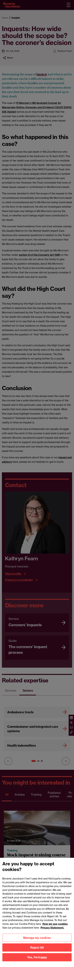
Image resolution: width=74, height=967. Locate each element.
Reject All (37, 952)
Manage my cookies (37, 942)
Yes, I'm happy (37, 962)
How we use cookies (55, 928)
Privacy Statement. (52, 932)
